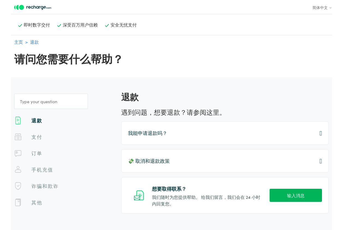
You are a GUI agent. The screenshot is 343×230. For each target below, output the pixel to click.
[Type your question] (51, 101)
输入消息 (296, 195)
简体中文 (322, 7)
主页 (18, 42)
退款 (34, 42)
